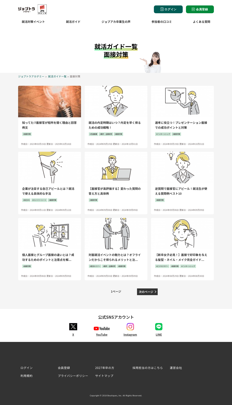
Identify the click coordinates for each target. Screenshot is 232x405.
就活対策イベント (33, 21)
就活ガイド (73, 21)
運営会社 (176, 367)
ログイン (168, 9)
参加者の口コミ (162, 21)
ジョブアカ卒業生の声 (116, 21)
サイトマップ (104, 375)
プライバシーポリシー (73, 375)
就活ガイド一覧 (57, 76)
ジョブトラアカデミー (31, 76)
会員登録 (200, 9)
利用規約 (26, 375)
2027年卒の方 (104, 367)
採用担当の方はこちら (147, 367)
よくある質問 (201, 21)
